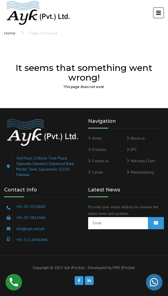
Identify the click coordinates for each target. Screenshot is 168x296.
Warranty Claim (143, 160)
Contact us (100, 160)
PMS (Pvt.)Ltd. (124, 267)
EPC (134, 149)
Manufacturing (142, 172)
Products (99, 149)
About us (138, 138)
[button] (154, 282)
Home (9, 33)
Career (97, 172)
